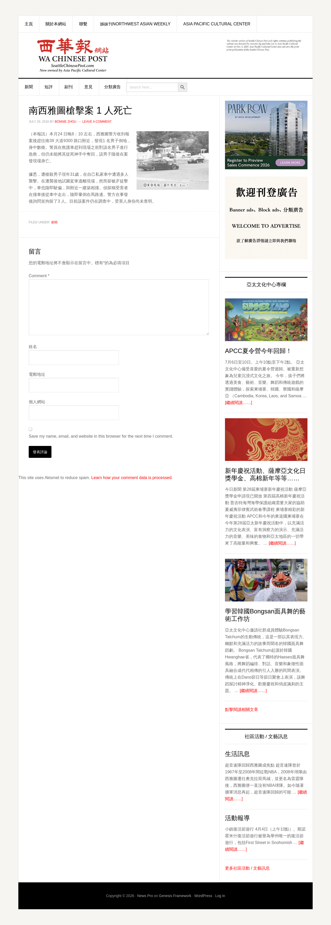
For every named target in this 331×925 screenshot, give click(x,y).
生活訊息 (237, 753)
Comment (39, 276)
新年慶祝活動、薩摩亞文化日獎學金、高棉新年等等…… (265, 474)
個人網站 (37, 402)
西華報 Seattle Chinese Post (76, 55)
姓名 (33, 346)
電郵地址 (37, 374)
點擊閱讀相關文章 (241, 709)
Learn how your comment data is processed (131, 477)
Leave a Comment (96, 121)
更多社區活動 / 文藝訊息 (247, 868)
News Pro (145, 896)
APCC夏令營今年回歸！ (258, 350)
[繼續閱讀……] (238, 402)
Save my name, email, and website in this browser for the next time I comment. (101, 436)
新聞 (54, 222)
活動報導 (237, 817)
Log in (220, 896)
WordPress (203, 896)
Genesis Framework (175, 896)
